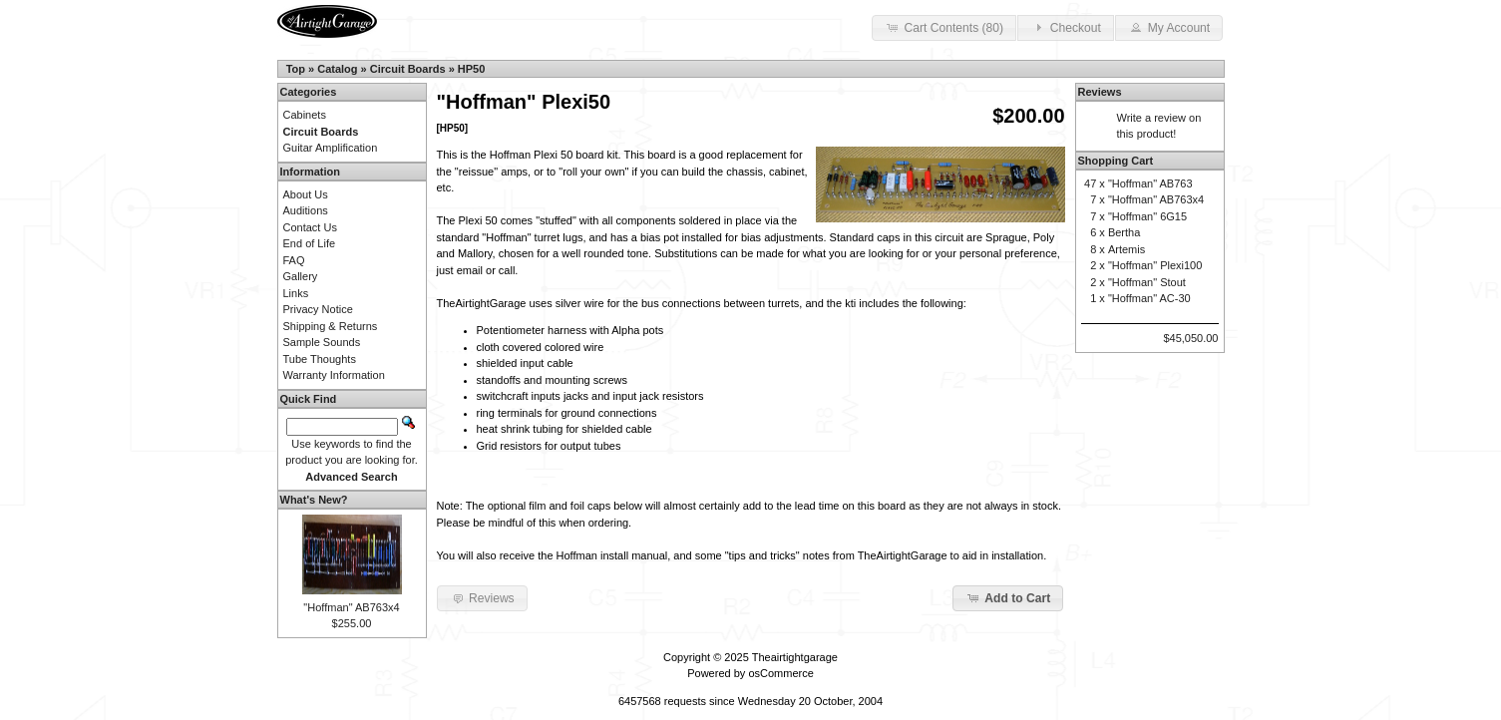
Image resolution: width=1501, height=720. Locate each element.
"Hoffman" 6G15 (1147, 216)
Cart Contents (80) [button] (944, 27)
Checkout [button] (1065, 27)
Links (296, 293)
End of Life (309, 243)
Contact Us (310, 227)
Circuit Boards (408, 69)
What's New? (314, 500)
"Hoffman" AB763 (1150, 183)
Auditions (305, 210)
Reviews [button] (482, 597)
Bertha (1124, 232)
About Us (305, 194)
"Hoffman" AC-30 (1149, 298)
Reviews (1100, 92)
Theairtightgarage (795, 657)
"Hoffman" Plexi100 (1155, 265)
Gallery (300, 276)
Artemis (1126, 249)
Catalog (337, 69)
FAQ (294, 260)
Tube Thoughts (319, 359)
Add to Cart (1007, 597)
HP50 (472, 69)
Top (295, 69)
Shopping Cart (1116, 161)
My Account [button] (1169, 27)
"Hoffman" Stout (1147, 282)
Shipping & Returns (330, 326)
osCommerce (780, 673)
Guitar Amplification (330, 148)
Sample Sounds (322, 342)
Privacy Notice (318, 309)
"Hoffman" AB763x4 (351, 607)
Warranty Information (334, 375)
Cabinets (304, 115)
